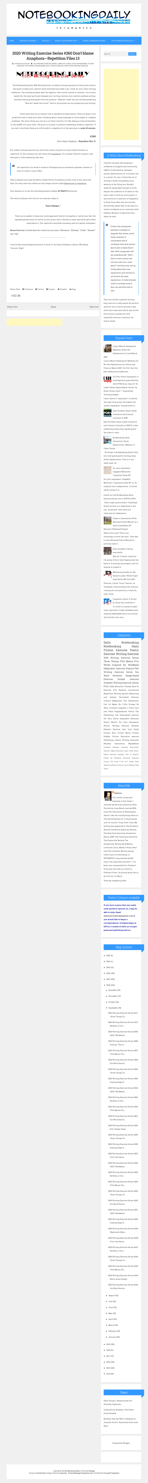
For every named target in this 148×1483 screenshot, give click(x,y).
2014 (108, 1374)
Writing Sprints (121, 693)
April (110, 1319)
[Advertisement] (34, 322)
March (111, 1325)
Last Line (127, 729)
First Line (109, 686)
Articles (45, 41)
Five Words (29, 66)
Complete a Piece (64, 64)
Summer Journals (120, 747)
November (112, 996)
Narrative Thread (123, 686)
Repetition (68, 66)
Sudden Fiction (111, 736)
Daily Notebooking (79, 64)
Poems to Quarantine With (66, 41)
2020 (108, 985)
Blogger (126, 1443)
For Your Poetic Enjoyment (116, 718)
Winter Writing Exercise (116, 725)
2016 (108, 1362)
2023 (108, 967)
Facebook (27, 289)
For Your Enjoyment (129, 722)
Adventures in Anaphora (75, 183)
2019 (108, 1344)
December (112, 990)
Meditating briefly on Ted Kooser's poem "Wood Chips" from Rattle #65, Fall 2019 (125, 575)
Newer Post (12, 307)
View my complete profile (115, 880)
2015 (108, 1368)
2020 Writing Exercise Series (45, 64)
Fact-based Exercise (129, 697)
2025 (108, 955)
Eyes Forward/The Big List (122, 41)
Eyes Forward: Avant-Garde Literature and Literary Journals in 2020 (125, 414)
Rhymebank (133, 743)
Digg (72, 289)
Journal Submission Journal (94, 41)
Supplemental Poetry (124, 711)
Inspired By (119, 664)
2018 (108, 1350)
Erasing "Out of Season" (128, 754)
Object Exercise (117, 751)
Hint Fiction (118, 733)
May (110, 1313)
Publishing (109, 740)
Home (11, 41)
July (110, 1301)
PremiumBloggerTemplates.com (80, 1473)
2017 (108, 1356)
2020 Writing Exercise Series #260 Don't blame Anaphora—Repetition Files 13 (53, 55)
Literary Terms (123, 765)
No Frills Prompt (126, 704)
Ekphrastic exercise (114, 668)
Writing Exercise (81, 66)
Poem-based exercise (129, 715)
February (112, 1331)
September (113, 1008)
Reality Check (134, 761)
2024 (108, 961)
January (112, 1337)
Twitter (39, 289)
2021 (108, 979)
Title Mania (126, 661)
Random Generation (114, 743)
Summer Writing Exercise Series (121, 682)
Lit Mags (112, 704)
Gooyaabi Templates (111, 1473)
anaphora (56, 154)
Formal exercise (128, 679)
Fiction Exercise (115, 650)
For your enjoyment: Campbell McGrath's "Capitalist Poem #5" (122, 471)
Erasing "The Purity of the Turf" (116, 761)
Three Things (111, 661)
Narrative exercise (130, 736)
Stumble (62, 289)
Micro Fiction (132, 733)
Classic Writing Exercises (127, 740)
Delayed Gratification (111, 765)
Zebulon (118, 793)
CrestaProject (41, 1473)
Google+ (50, 289)
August (111, 1295)
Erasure (130, 668)
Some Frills (128, 751)
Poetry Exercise (57, 66)
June (110, 1307)
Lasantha (63, 1473)
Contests (107, 747)
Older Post (94, 307)
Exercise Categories (27, 41)
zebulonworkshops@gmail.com (118, 916)
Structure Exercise (131, 758)
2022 (108, 973)
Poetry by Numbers (112, 758)
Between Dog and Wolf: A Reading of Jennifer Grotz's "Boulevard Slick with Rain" (121, 1422)
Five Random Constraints (126, 690)
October (111, 1002)
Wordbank (133, 664)
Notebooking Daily (42, 66)
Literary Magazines (113, 700)
